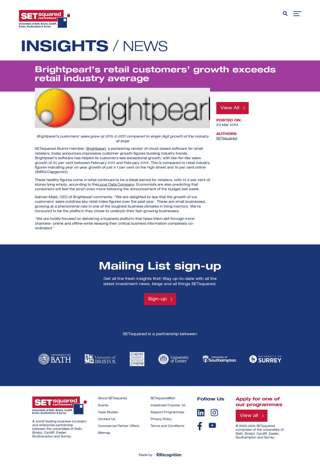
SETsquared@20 (163, 398)
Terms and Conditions (167, 426)
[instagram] (214, 412)
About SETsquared (112, 398)
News (147, 47)
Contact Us (106, 419)
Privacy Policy (161, 419)
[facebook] (199, 426)
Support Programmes (167, 412)
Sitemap (104, 433)
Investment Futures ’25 (168, 405)
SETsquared (226, 138)
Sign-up (157, 299)
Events (103, 405)
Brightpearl (96, 149)
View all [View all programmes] (249, 416)
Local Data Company (116, 184)
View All (229, 108)
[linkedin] (200, 412)
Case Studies (108, 412)
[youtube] (212, 425)
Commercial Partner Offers (118, 426)
